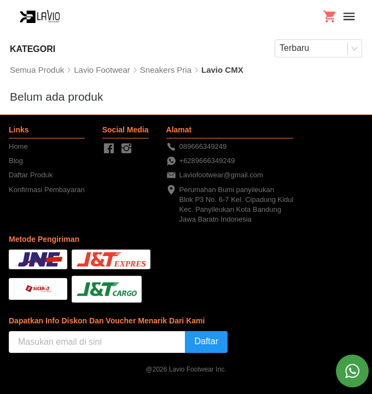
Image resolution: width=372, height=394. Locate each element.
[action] (352, 371)
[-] (108, 149)
